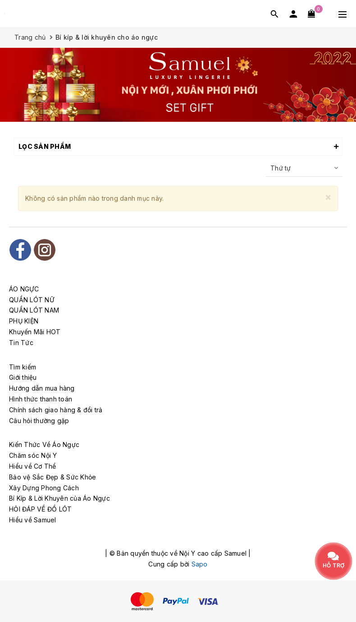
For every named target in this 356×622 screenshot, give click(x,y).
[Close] (328, 197)
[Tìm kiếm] (274, 13)
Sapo (200, 564)
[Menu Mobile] (342, 13)
